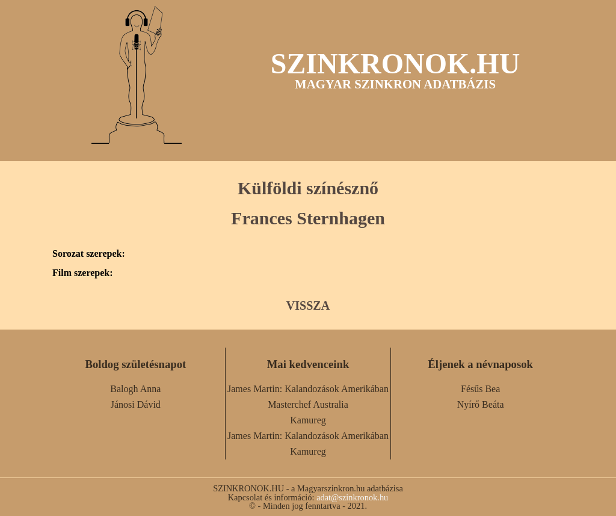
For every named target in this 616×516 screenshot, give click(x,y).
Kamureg (308, 420)
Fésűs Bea (480, 389)
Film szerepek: (82, 273)
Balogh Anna (135, 389)
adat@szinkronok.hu (352, 497)
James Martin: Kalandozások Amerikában (308, 389)
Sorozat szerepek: (88, 254)
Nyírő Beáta (480, 404)
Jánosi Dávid (136, 404)
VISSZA (308, 305)
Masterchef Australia (308, 404)
